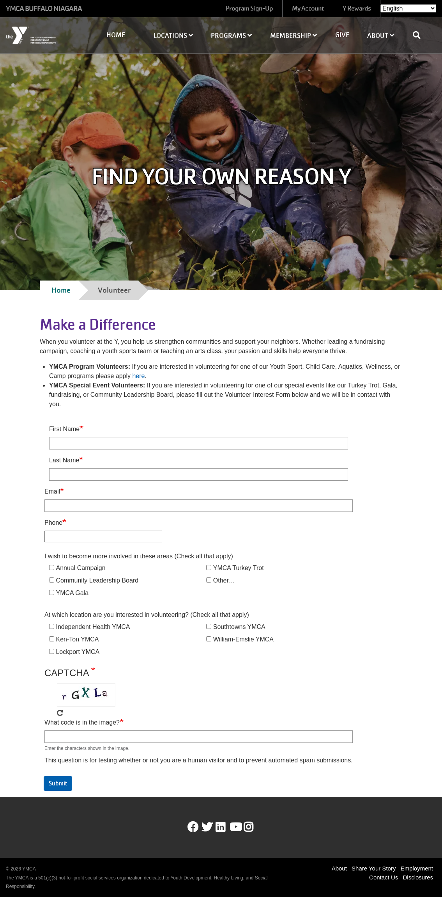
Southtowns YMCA (239, 626)
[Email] (198, 505)
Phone (53, 522)
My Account (308, 8)
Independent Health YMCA (93, 626)
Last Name (64, 460)
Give (342, 34)
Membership (293, 35)
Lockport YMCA (77, 651)
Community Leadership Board (97, 580)
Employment (417, 868)
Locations (173, 35)
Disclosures (418, 877)
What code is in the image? (82, 722)
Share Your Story (374, 868)
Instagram (254, 827)
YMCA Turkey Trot (238, 568)
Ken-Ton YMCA (77, 639)
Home (115, 34)
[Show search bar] (419, 35)
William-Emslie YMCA (243, 639)
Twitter (207, 827)
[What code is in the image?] (198, 736)
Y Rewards (357, 8)
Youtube (235, 827)
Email (52, 491)
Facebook (192, 827)
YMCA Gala (72, 593)
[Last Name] (198, 474)
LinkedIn (225, 827)
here (138, 376)
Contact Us (383, 877)
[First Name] (198, 443)
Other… (224, 580)
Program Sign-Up (249, 8)
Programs (231, 35)
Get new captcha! (60, 713)
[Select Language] (408, 8)
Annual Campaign (80, 568)
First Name (64, 429)
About (380, 35)
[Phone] (103, 536)
